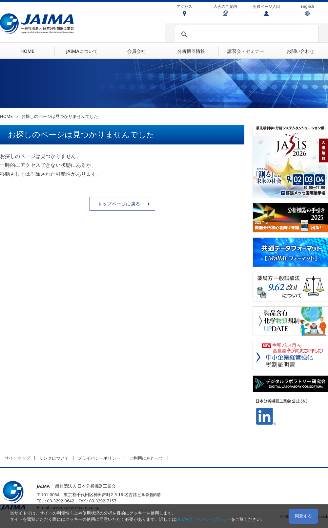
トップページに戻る (118, 204)
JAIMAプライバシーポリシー (203, 519)
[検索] (246, 34)
